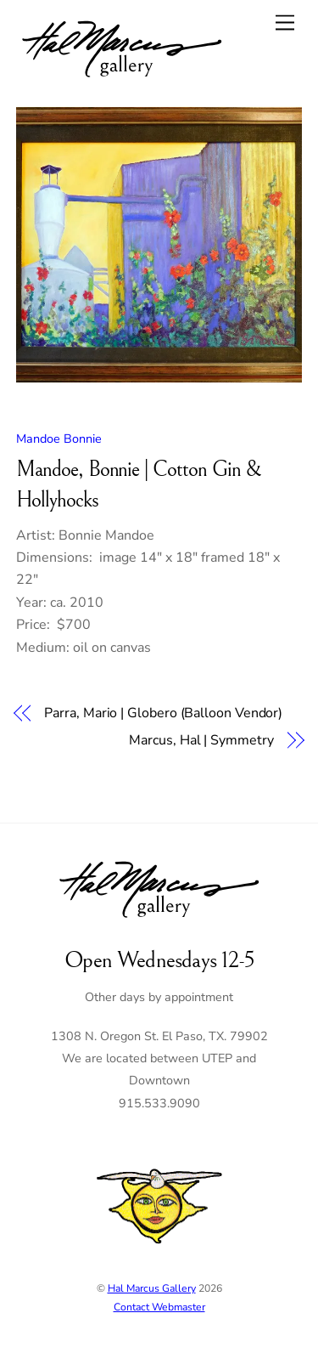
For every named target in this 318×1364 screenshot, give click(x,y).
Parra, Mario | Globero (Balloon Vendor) (163, 713)
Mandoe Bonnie (59, 438)
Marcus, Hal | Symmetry (201, 740)
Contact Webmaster (159, 1307)
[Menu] (285, 22)
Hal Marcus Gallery (152, 1288)
